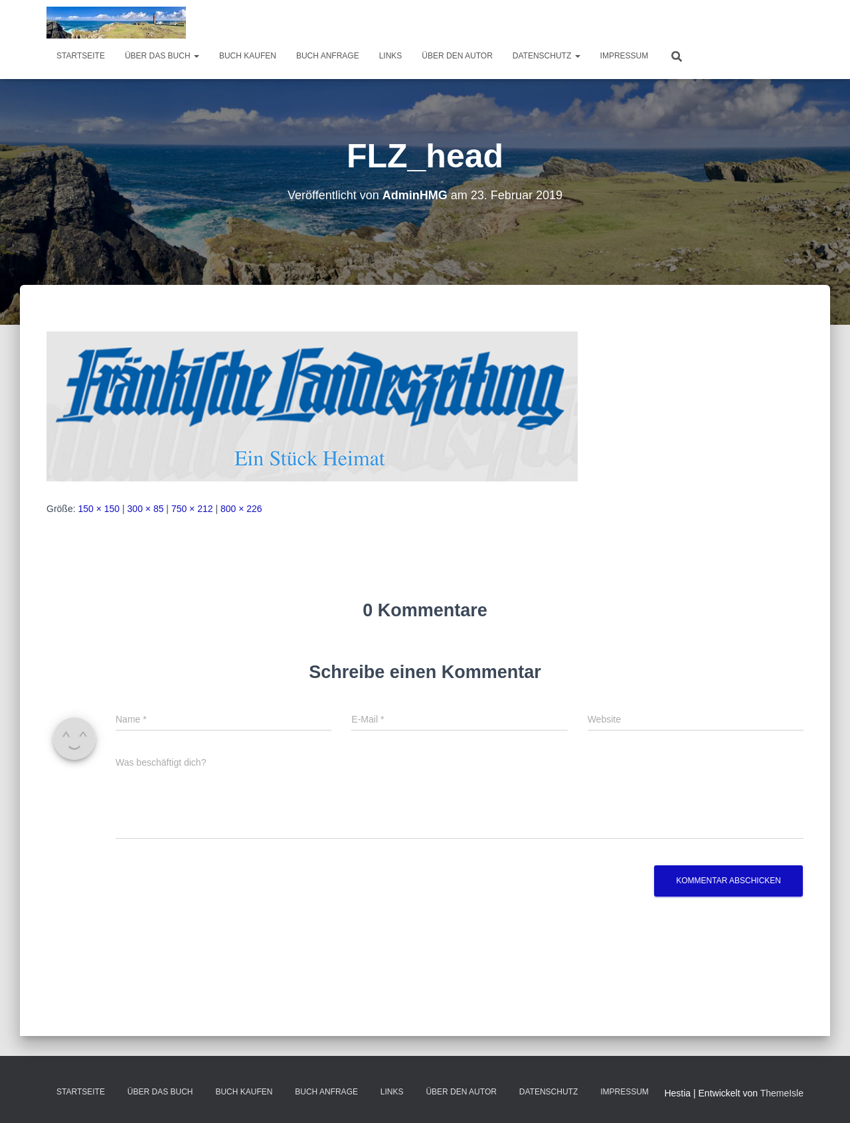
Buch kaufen (247, 55)
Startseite (80, 55)
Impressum (624, 55)
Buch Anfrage (327, 55)
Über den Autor (457, 55)
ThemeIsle (782, 1093)
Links (390, 55)
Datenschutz (546, 55)
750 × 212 (192, 508)
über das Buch (162, 55)
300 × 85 (146, 508)
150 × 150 (99, 508)
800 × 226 (241, 508)
